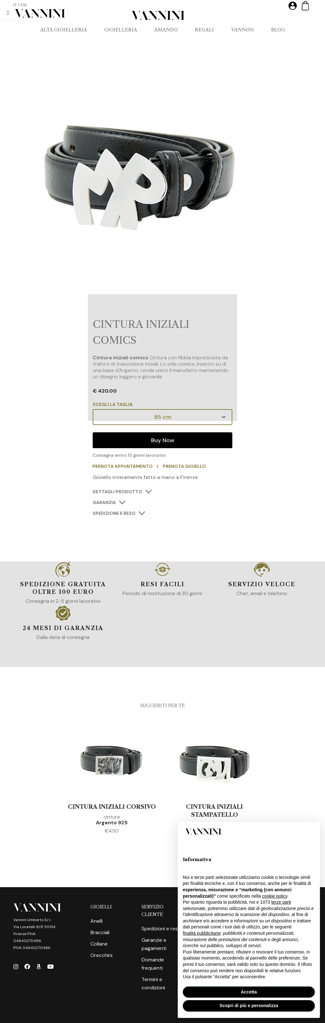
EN (23, 5)
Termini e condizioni (153, 983)
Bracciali (99, 932)
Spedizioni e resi (160, 928)
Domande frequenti (153, 963)
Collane (99, 943)
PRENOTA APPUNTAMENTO (123, 466)
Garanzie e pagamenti (154, 944)
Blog (278, 30)
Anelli (96, 921)
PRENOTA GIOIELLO (184, 466)
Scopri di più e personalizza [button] (249, 1005)
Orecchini (101, 955)
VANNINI (242, 30)
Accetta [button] (249, 991)
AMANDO (166, 30)
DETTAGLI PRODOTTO (117, 492)
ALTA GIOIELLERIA (63, 30)
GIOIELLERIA (120, 30)
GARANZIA (104, 502)
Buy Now (162, 440)
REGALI (204, 30)
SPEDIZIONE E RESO (114, 513)
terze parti (281, 902)
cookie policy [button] (274, 896)
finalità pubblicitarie (202, 933)
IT (15, 5)
